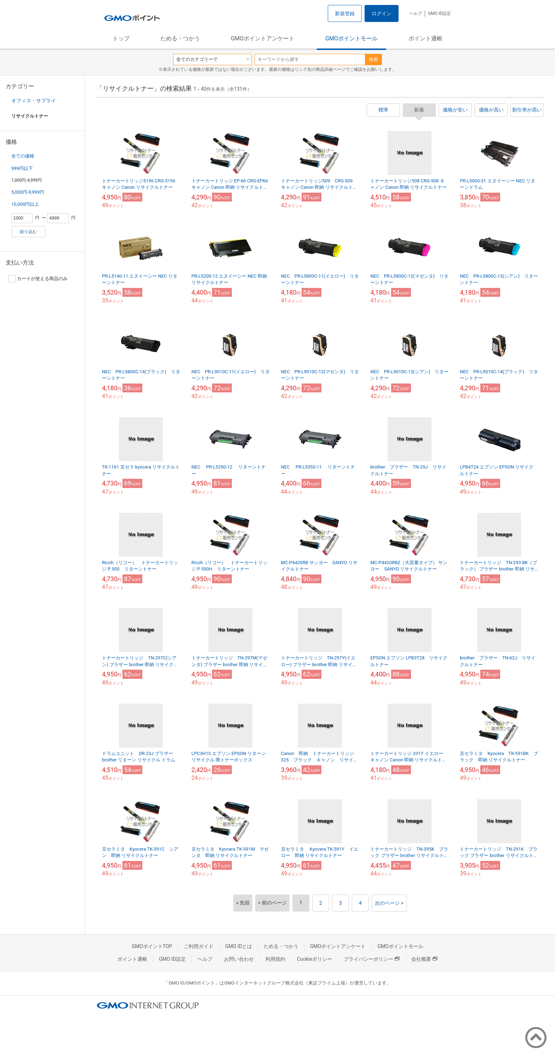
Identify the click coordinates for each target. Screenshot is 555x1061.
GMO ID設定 (439, 13)
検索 (373, 59)
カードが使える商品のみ (38, 278)
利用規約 (275, 959)
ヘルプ (415, 13)
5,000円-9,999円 (27, 192)
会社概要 (424, 959)
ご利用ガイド (198, 946)
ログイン (381, 13)
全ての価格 (22, 156)
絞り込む (28, 231)
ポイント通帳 (425, 38)
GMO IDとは (238, 946)
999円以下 (22, 168)
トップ (121, 38)
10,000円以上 (25, 204)
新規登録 (345, 13)
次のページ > (389, 903)
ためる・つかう (180, 38)
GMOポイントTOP (152, 946)
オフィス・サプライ (33, 100)
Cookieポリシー (314, 959)
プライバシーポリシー (372, 959)
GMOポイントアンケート (262, 38)
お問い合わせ (239, 959)
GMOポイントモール (351, 38)
